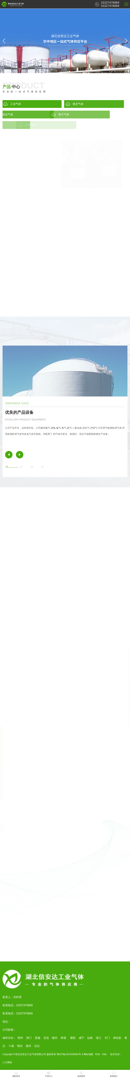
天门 (107, 1037)
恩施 (37, 1037)
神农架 (117, 1037)
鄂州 (20, 1046)
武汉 (37, 1046)
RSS (97, 1054)
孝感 (63, 1037)
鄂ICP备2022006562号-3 (70, 1054)
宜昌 (46, 1037)
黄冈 (28, 1046)
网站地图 (88, 1054)
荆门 (29, 1037)
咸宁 (81, 1037)
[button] (126, 41)
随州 (54, 1037)
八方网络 (7, 1062)
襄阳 (72, 1037)
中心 (11, 89)
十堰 (11, 1046)
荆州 (20, 1037)
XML (104, 1054)
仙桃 (90, 1037)
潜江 (98, 1037)
